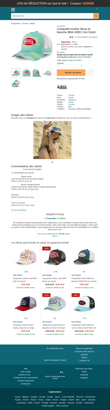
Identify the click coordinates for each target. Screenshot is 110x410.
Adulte (32, 23)
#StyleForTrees (25, 374)
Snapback (72, 100)
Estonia (26, 400)
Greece (55, 400)
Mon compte (26, 372)
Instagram (84, 378)
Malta (30, 403)
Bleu (70, 107)
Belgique (25, 397)
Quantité (60, 63)
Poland (37, 403)
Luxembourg (21, 403)
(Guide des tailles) (74, 60)
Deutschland (90, 397)
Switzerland (88, 403)
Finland (33, 400)
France (41, 400)
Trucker (25, 23)
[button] (52, 162)
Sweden (79, 403)
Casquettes (16, 23)
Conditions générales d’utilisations (25, 382)
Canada (42, 397)
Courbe (71, 104)
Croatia (50, 397)
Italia (78, 400)
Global (48, 400)
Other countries (62, 406)
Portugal (45, 403)
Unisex (71, 102)
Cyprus (57, 397)
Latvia (83, 400)
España (18, 400)
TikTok (84, 372)
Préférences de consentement (26, 378)
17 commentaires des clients (86, 37)
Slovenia (70, 403)
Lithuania (91, 400)
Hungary (63, 400)
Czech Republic (68, 397)
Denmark (80, 397)
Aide (26, 369)
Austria (17, 397)
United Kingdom (48, 406)
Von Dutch (61, 26)
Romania (53, 403)
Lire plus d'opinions (18, 210)
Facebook (84, 375)
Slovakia (62, 403)
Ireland (71, 400)
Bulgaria (34, 397)
